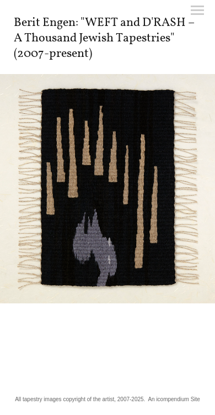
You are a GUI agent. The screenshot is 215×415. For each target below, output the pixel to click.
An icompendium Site (174, 399)
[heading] (107, 55)
